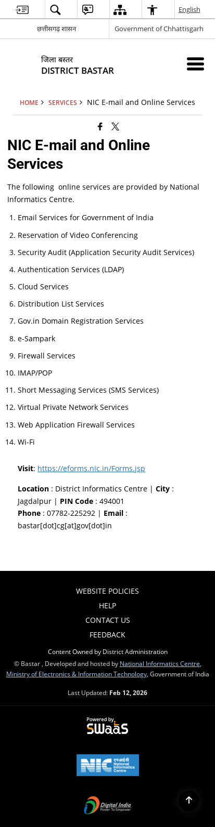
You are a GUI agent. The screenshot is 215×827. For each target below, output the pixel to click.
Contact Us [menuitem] (107, 620)
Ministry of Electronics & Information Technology (76, 674)
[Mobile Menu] (195, 64)
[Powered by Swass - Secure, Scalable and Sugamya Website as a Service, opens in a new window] (107, 726)
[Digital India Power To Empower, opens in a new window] (108, 806)
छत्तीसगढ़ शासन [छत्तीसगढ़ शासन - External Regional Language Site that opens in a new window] (56, 28)
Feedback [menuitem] (107, 634)
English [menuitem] (190, 9)
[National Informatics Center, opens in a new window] (108, 766)
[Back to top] (189, 801)
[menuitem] (22, 9)
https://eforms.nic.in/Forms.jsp (91, 468)
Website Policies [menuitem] (107, 591)
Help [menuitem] (107, 605)
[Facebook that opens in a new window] (100, 126)
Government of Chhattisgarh (159, 28)
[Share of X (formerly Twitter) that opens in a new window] (115, 126)
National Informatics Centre (160, 663)
